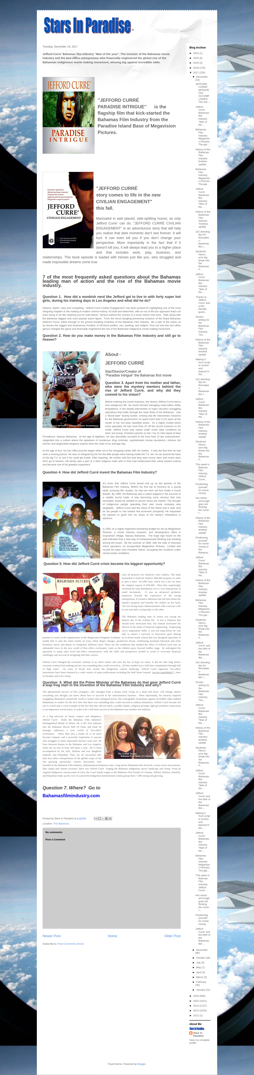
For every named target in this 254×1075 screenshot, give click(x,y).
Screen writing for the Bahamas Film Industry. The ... (202, 325)
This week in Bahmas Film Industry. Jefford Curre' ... (202, 472)
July (198, 962)
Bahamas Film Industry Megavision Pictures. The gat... (202, 137)
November (202, 949)
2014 (196, 1005)
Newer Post (52, 936)
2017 (196, 72)
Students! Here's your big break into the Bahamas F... (202, 260)
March (200, 977)
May (199, 967)
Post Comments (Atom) (71, 943)
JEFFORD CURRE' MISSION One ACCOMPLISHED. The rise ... (202, 93)
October (201, 957)
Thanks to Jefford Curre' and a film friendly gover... (202, 304)
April (199, 972)
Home (112, 936)
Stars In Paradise (198, 1034)
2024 (196, 53)
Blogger (141, 1064)
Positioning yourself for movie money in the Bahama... (202, 545)
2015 (196, 1000)
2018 (196, 67)
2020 (196, 58)
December (202, 76)
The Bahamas (61, 823)
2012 (196, 1015)
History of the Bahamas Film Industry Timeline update (202, 219)
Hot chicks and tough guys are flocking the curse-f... (202, 505)
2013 (196, 1010)
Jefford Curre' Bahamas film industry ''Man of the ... (202, 115)
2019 (196, 62)
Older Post (172, 936)
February (201, 981)
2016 (196, 995)
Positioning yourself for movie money (202, 489)
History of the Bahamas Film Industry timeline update (202, 157)
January (201, 989)
